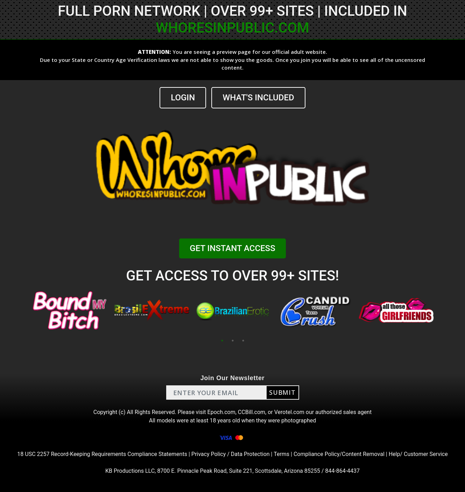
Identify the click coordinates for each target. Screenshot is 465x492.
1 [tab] (222, 340)
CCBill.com (251, 412)
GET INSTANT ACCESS (232, 248)
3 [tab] (243, 340)
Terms (281, 454)
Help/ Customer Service (418, 454)
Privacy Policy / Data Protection (230, 454)
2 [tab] (232, 340)
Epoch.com (221, 412)
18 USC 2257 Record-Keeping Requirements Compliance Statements (102, 454)
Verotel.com (289, 412)
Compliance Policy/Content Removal (339, 454)
